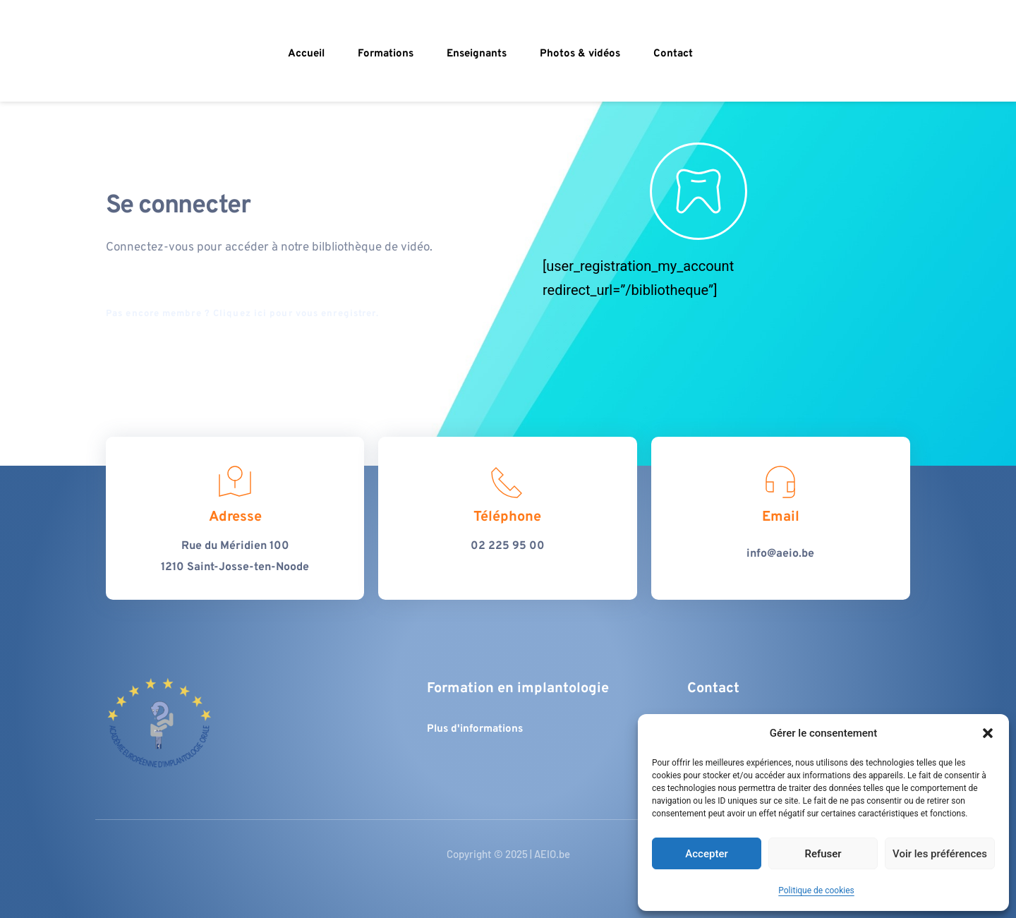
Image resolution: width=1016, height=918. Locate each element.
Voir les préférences (940, 853)
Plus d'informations (475, 729)
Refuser (822, 853)
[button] (988, 733)
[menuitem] (308, 54)
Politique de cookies (816, 890)
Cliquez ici (240, 314)
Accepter (706, 853)
